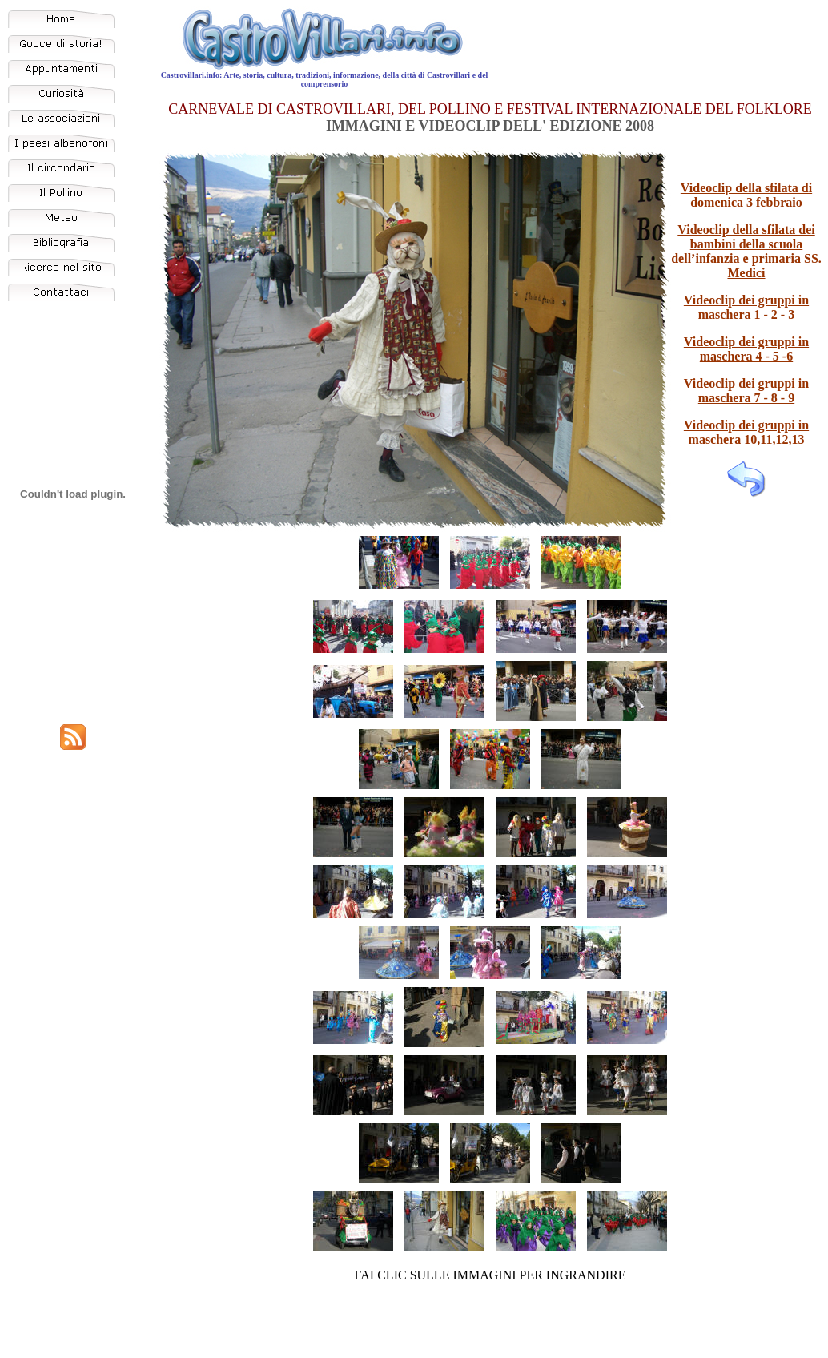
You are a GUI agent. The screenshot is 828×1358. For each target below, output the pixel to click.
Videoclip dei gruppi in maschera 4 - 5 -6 (746, 349)
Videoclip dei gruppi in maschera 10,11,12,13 (746, 432)
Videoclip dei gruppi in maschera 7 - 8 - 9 (746, 391)
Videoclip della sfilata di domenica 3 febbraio (746, 195)
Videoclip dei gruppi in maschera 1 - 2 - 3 (746, 307)
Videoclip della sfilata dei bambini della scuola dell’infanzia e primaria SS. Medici (746, 251)
